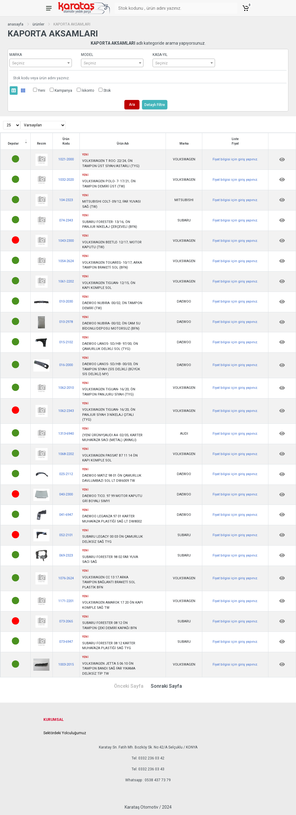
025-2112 (66, 474)
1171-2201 (66, 601)
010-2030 (66, 301)
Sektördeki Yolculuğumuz (64, 733)
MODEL (87, 55)
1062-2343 (66, 411)
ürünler (38, 24)
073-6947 (66, 642)
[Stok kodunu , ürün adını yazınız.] (172, 8)
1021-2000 (66, 159)
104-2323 (66, 200)
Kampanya (63, 90)
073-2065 (66, 621)
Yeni (41, 90)
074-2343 (66, 220)
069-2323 (66, 555)
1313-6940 (66, 434)
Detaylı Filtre (154, 105)
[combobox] (40, 63)
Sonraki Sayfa (166, 686)
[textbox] (41, 63)
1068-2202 (66, 454)
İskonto (88, 90)
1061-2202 (66, 281)
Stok (107, 90)
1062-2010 (66, 388)
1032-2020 (66, 180)
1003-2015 (66, 664)
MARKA (15, 55)
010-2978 (66, 322)
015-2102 (66, 342)
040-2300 (66, 494)
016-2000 (66, 365)
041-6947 (66, 515)
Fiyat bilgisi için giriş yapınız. (235, 159)
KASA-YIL (160, 55)
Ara (132, 104)
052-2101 (66, 535)
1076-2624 (66, 578)
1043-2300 (66, 241)
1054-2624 (66, 261)
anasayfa (15, 24)
